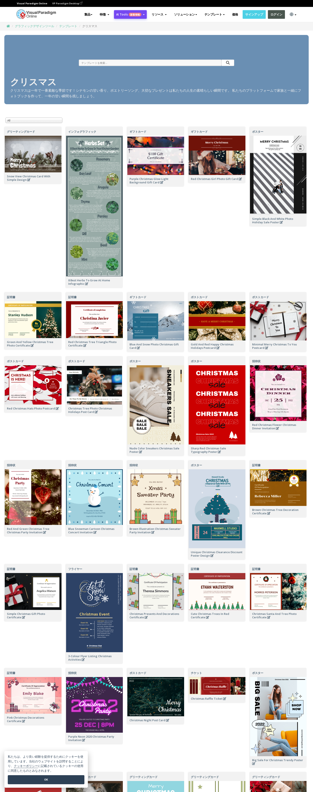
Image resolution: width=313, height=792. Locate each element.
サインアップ (254, 14)
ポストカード (199, 297)
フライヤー (75, 569)
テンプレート (68, 26)
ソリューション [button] (185, 14)
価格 (235, 14)
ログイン (276, 14)
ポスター (257, 132)
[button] (104, 14)
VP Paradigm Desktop (67, 3)
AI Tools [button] (130, 14)
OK (46, 779)
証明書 (11, 297)
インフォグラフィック (82, 132)
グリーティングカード (21, 132)
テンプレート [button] (214, 14)
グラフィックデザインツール (34, 26)
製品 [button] (88, 14)
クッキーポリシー (26, 766)
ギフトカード (138, 132)
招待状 (256, 361)
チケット (196, 673)
